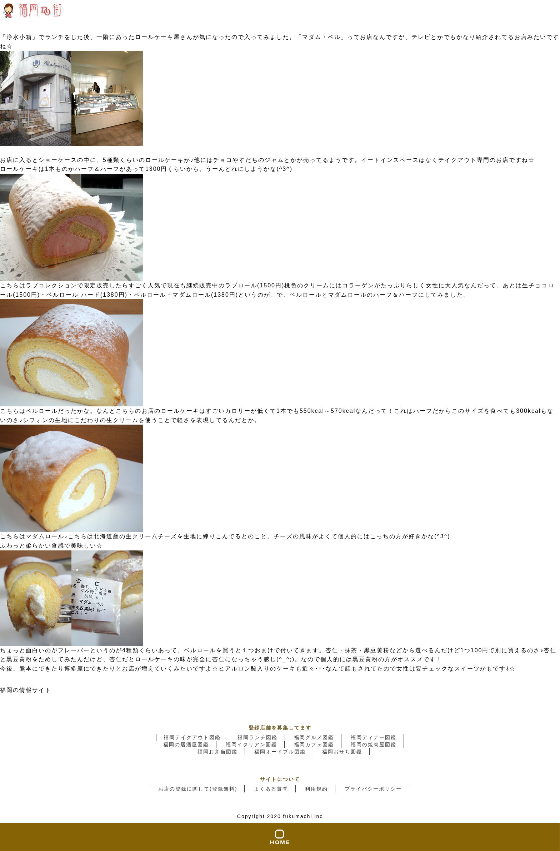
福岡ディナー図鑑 (373, 737)
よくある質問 (271, 789)
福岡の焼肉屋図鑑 (373, 744)
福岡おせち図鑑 (342, 751)
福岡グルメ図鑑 (314, 737)
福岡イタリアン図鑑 (251, 744)
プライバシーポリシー (373, 789)
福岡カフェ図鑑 (314, 744)
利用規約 (316, 789)
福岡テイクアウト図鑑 (192, 737)
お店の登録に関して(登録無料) (197, 789)
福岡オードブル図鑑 (280, 751)
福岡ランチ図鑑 (258, 737)
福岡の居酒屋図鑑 (186, 744)
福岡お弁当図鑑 (218, 751)
